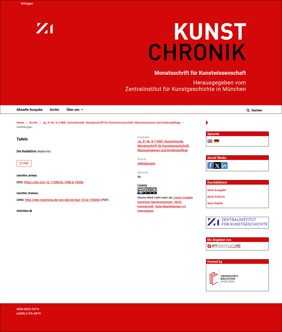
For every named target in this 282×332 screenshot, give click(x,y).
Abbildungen (146, 163)
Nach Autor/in (216, 196)
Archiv (54, 110)
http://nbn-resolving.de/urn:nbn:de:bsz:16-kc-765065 (62, 200)
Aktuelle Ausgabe (30, 110)
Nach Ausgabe (216, 190)
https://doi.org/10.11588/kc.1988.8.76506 (53, 182)
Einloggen (27, 3)
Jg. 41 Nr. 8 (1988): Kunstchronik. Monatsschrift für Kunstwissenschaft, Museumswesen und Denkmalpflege (111, 122)
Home (20, 122)
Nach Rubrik (215, 203)
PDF (26, 163)
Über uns (73, 110)
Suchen (256, 110)
